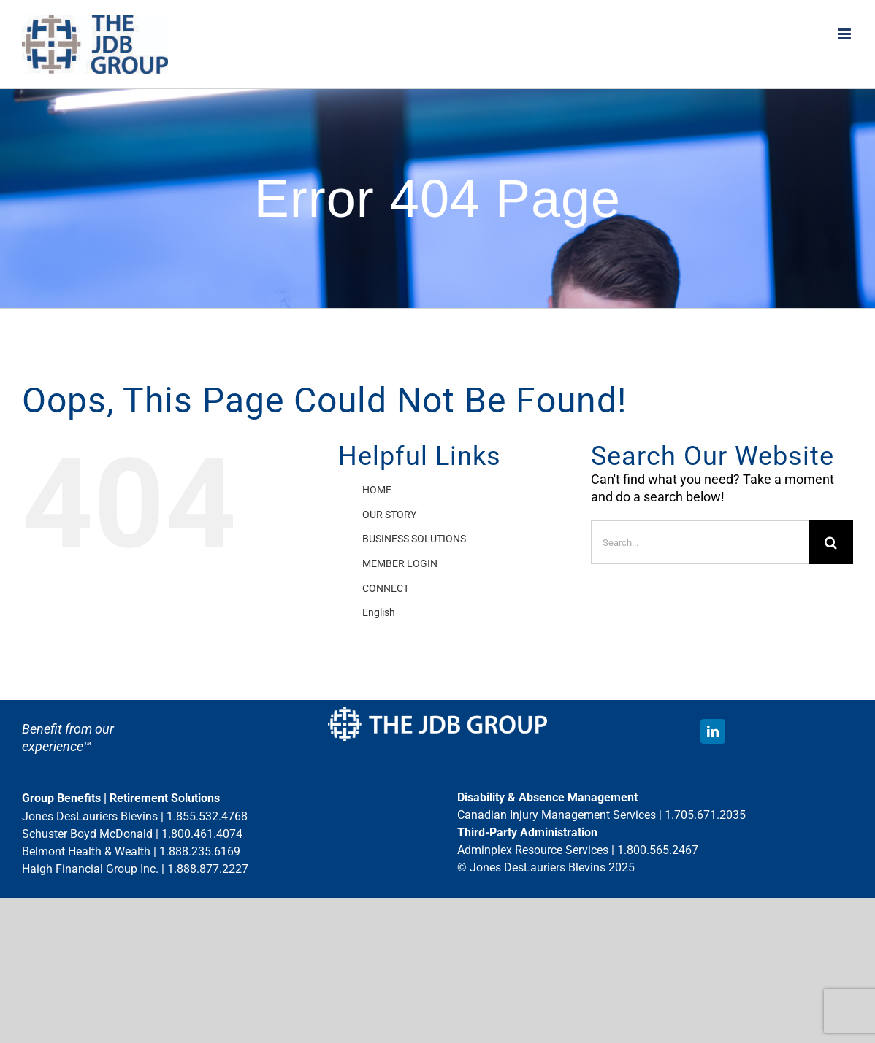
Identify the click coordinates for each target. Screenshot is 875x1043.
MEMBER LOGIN (400, 563)
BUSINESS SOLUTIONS (414, 538)
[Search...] (700, 542)
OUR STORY (389, 514)
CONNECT (385, 588)
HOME (376, 490)
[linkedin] (712, 731)
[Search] (831, 542)
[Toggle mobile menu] (845, 34)
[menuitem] (465, 613)
